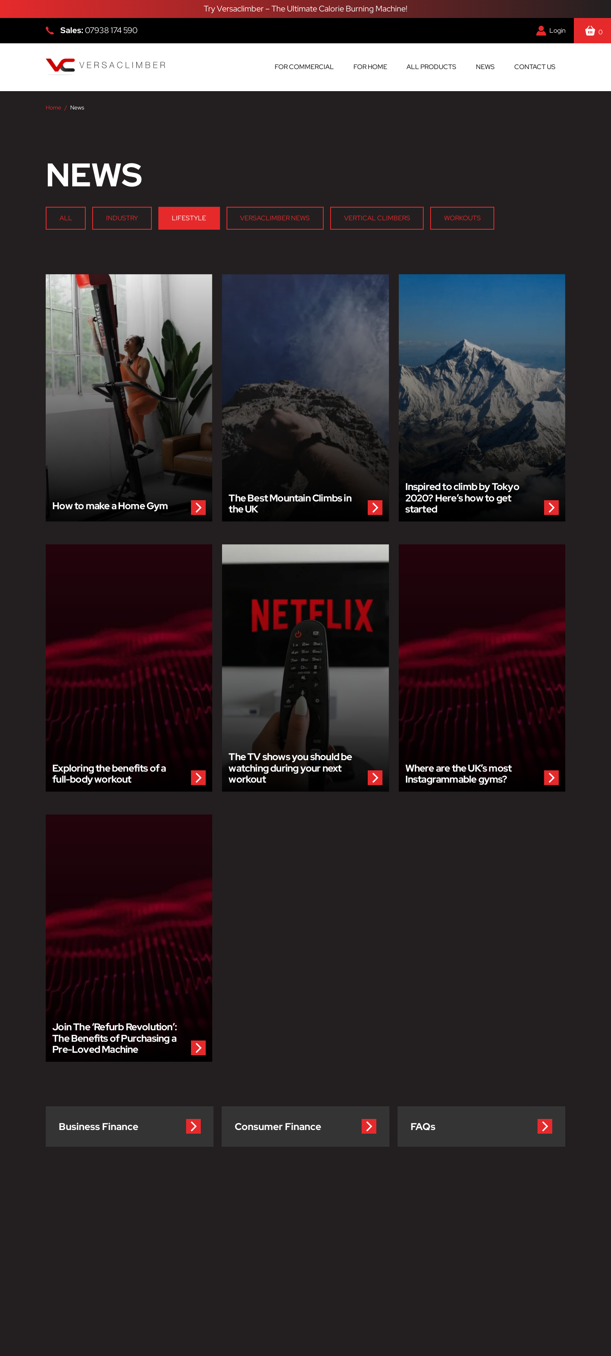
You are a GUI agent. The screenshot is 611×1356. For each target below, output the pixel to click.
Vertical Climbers (377, 218)
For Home (370, 67)
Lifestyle (189, 218)
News (485, 67)
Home (53, 107)
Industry (122, 218)
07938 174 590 (111, 30)
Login (557, 30)
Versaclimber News (275, 218)
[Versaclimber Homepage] (105, 67)
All (66, 218)
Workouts (462, 218)
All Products (431, 67)
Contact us (534, 67)
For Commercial (304, 67)
